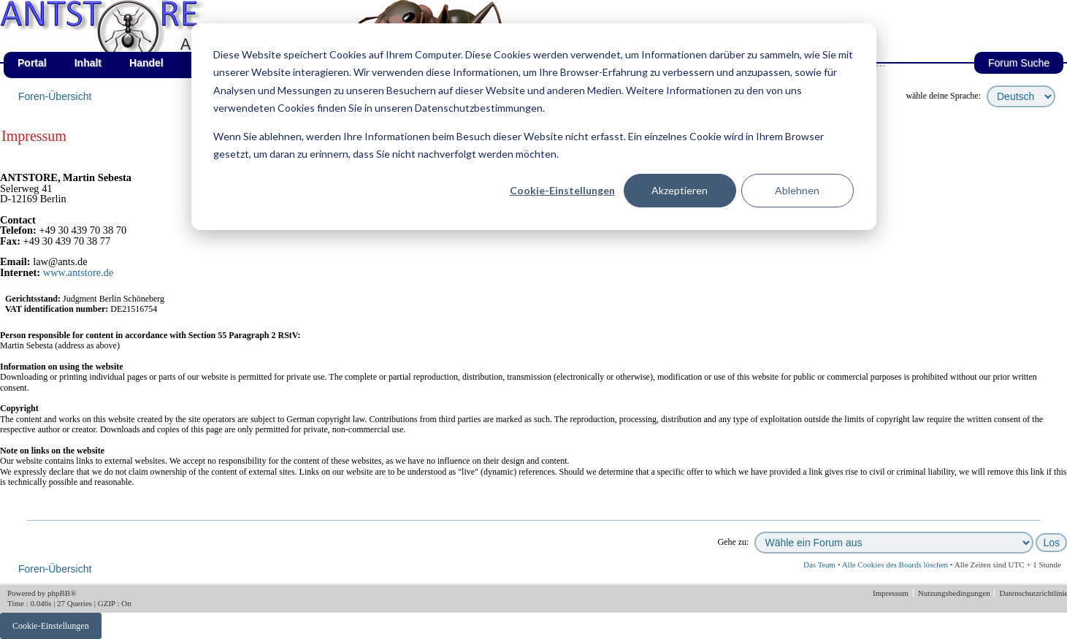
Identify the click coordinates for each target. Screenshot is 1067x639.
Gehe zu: (733, 542)
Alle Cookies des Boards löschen (895, 564)
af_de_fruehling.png (164, 0)
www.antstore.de (78, 272)
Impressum (892, 593)
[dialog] (533, 126)
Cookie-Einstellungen (562, 190)
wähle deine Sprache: (943, 96)
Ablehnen (797, 190)
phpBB (58, 593)
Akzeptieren (679, 190)
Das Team (819, 564)
